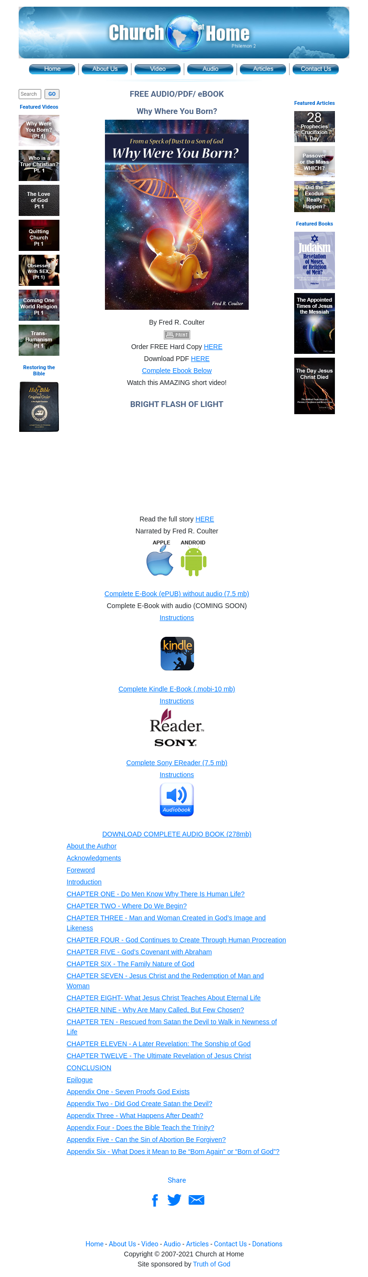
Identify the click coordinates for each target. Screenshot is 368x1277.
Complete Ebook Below (177, 370)
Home (52, 69)
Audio (210, 69)
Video (157, 69)
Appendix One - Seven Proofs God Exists (128, 1092)
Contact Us (315, 69)
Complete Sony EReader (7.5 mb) (177, 763)
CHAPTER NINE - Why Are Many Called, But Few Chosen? (155, 1010)
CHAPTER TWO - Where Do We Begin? (127, 906)
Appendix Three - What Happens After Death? (135, 1115)
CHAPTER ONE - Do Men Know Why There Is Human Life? (156, 894)
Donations (267, 1244)
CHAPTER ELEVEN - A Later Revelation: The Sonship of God (159, 1044)
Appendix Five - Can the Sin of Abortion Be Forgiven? (146, 1139)
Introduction (84, 882)
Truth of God (211, 1264)
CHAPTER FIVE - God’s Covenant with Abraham (139, 952)
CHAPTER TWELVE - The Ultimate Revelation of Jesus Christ (159, 1056)
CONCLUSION (89, 1068)
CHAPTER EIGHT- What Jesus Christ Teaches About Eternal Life (164, 998)
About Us (104, 69)
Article (263, 69)
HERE (213, 346)
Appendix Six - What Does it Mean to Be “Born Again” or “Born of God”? (173, 1151)
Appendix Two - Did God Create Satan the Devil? (139, 1103)
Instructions (177, 618)
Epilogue (80, 1080)
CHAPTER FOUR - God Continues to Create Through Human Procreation (176, 940)
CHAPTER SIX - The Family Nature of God (131, 964)
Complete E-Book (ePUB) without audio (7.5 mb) (176, 594)
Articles (197, 1244)
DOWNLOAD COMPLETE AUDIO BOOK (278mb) (176, 834)
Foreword (81, 870)
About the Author (91, 846)
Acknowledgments (94, 858)
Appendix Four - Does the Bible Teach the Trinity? (140, 1127)
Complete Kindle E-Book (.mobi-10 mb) (176, 689)
